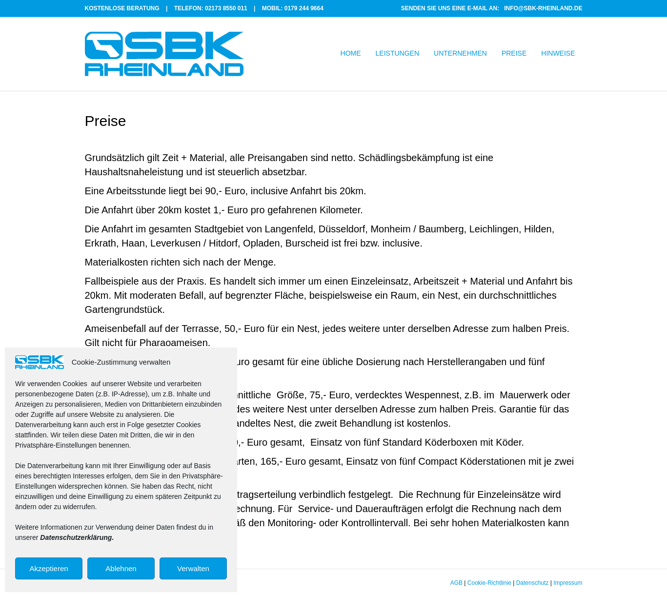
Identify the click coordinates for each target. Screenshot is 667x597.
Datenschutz (532, 582)
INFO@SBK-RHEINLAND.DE (543, 8)
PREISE (514, 53)
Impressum (567, 582)
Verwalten (193, 568)
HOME (351, 53)
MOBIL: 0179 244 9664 (292, 8)
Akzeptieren (48, 568)
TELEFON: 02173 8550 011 (210, 8)
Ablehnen (120, 568)
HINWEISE (558, 53)
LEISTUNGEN (397, 53)
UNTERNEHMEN (460, 53)
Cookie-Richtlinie (489, 582)
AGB (456, 582)
